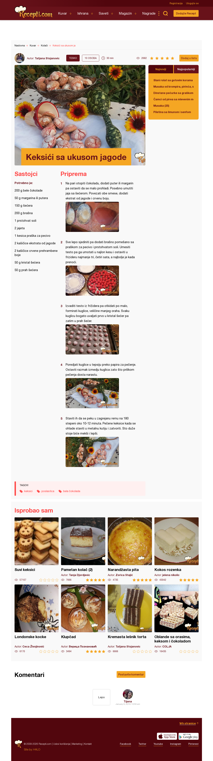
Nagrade (148, 13)
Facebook (125, 744)
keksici (28, 491)
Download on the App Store (167, 736)
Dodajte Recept (186, 13)
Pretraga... (165, 13)
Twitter (142, 744)
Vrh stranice (188, 723)
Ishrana (82, 13)
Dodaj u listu (189, 58)
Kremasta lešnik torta (130, 619)
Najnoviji (160, 69)
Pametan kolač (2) (83, 549)
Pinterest (193, 744)
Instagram (175, 744)
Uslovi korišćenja (61, 743)
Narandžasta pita (130, 549)
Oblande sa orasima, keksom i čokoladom (176, 619)
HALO (36, 749)
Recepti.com (34, 12)
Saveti (103, 13)
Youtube (158, 744)
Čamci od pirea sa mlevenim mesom (173, 99)
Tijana (128, 701)
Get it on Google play (189, 736)
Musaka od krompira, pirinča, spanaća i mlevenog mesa (173, 86)
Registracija (176, 3)
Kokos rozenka (176, 549)
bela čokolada (71, 491)
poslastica (47, 491)
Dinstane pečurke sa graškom (173, 92)
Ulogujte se (192, 3)
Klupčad (83, 619)
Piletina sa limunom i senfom (172, 112)
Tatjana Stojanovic (47, 58)
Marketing (77, 743)
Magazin (125, 13)
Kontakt (88, 743)
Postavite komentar (131, 674)
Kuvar (62, 13)
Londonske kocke (37, 619)
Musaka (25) (161, 105)
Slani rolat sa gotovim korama (173, 80)
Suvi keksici (37, 549)
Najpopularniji (186, 69)
